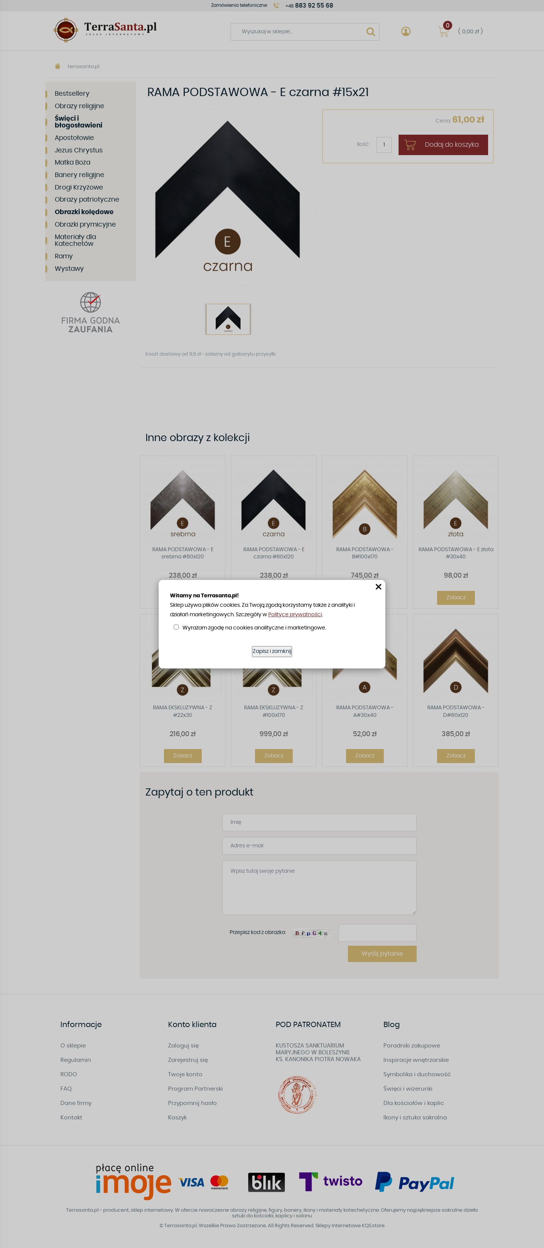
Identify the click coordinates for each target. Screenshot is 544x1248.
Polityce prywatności (295, 614)
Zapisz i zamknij (272, 651)
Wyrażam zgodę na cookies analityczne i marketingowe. (254, 628)
